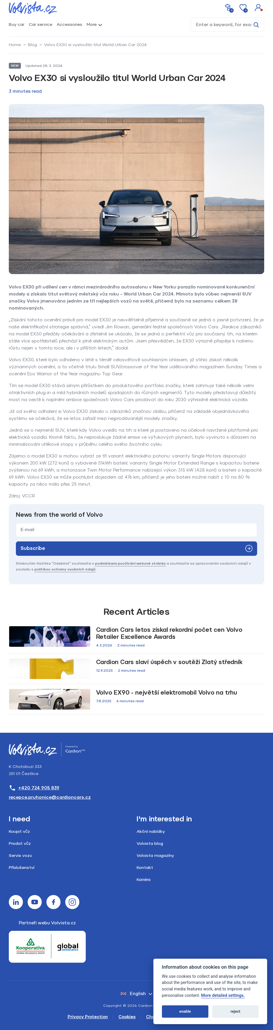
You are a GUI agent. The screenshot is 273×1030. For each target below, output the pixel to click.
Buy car (16, 24)
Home (15, 44)
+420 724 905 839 (34, 787)
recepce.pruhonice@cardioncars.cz (50, 797)
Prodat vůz (20, 843)
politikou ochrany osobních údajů (65, 569)
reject (235, 1011)
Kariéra (143, 879)
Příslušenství (21, 867)
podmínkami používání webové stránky (130, 563)
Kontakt (145, 867)
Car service (40, 24)
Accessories (69, 24)
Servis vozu (20, 855)
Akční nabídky (151, 831)
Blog (32, 44)
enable (185, 1011)
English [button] (133, 993)
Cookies (126, 1016)
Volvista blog (150, 843)
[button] (258, 7)
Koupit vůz (19, 831)
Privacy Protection (88, 1016)
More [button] (92, 24)
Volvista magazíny (155, 855)
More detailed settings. (223, 995)
